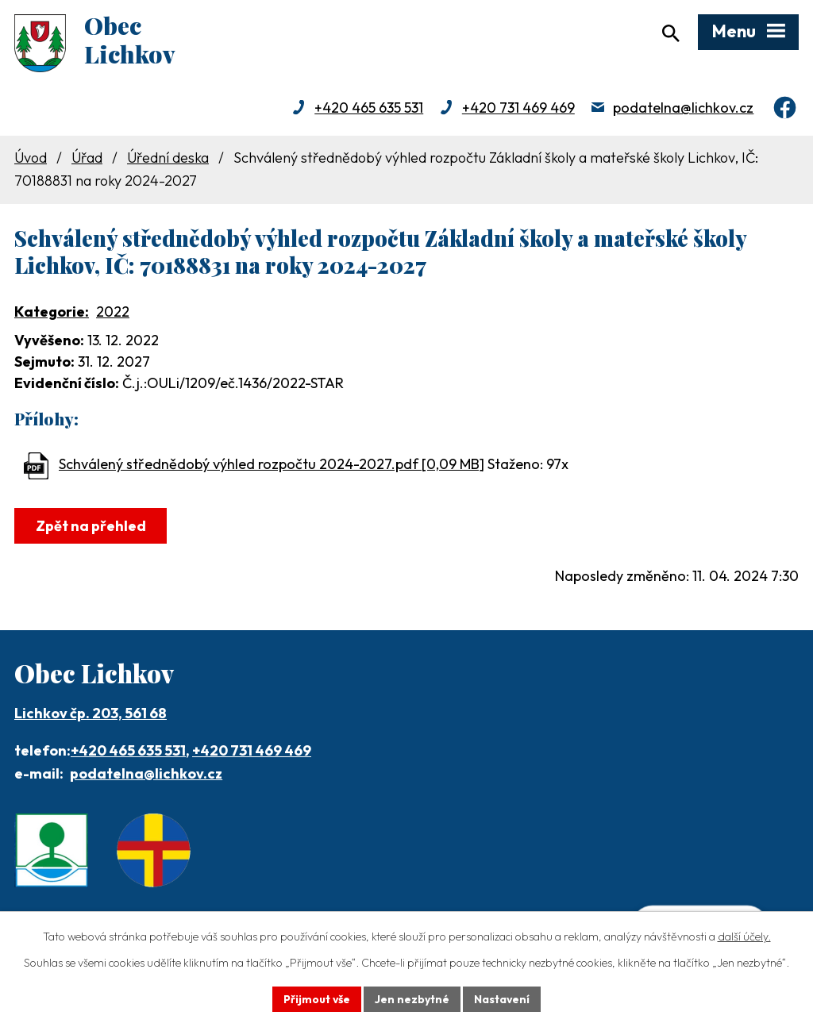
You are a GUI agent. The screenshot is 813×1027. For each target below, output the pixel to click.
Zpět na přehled (91, 527)
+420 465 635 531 (368, 109)
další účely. (744, 936)
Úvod (30, 159)
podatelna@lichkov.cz (683, 109)
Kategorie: (51, 313)
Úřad (86, 159)
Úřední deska (168, 159)
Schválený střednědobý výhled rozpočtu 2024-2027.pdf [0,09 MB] (271, 466)
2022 (112, 313)
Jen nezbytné (412, 998)
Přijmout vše (316, 998)
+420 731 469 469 (518, 109)
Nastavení (502, 998)
